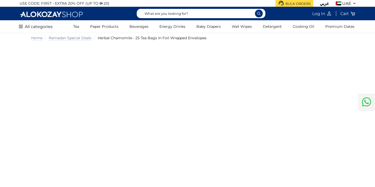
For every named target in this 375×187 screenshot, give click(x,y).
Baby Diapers (208, 26)
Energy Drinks (172, 26)
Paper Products (104, 26)
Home (36, 38)
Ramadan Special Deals (70, 38)
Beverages (138, 26)
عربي (324, 3)
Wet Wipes (242, 26)
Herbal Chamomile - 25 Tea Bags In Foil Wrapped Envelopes (152, 38)
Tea (76, 26)
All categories (39, 26)
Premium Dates (339, 26)
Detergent (272, 26)
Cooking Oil (303, 26)
